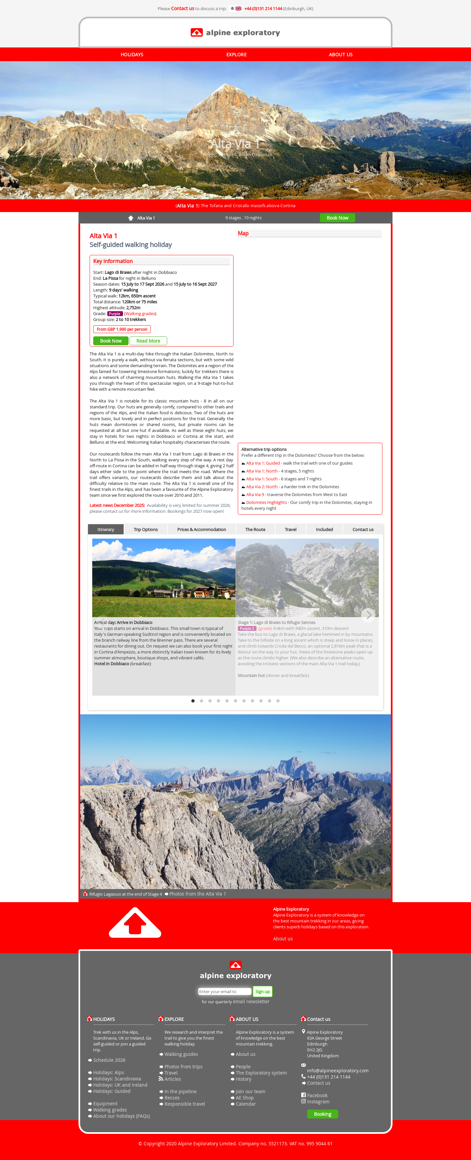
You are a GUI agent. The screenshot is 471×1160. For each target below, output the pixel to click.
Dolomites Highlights (266, 502)
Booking (322, 1114)
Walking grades (140, 313)
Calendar (246, 1104)
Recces (172, 1098)
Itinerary (105, 529)
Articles (173, 1079)
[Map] (310, 339)
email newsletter (251, 1001)
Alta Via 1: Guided (263, 463)
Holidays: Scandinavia (117, 1079)
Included (324, 529)
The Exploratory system (261, 1073)
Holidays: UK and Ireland (120, 1085)
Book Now (337, 218)
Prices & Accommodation (201, 529)
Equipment (105, 1103)
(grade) (264, 628)
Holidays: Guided (112, 1091)
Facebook (317, 1095)
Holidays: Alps (108, 1072)
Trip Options (146, 529)
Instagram (318, 1101)
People (243, 1066)
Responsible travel (185, 1104)
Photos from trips (183, 1066)
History (243, 1079)
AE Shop (245, 1098)
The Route (255, 529)
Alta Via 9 (255, 494)
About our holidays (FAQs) (121, 1116)
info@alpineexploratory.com (338, 1070)
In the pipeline (181, 1091)
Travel (290, 529)
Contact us (182, 8)
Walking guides (181, 1054)
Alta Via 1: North (262, 471)
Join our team (250, 1091)
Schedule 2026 (109, 1060)
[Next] (368, 615)
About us (283, 939)
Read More (148, 341)
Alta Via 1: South (262, 479)
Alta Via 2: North (262, 487)
